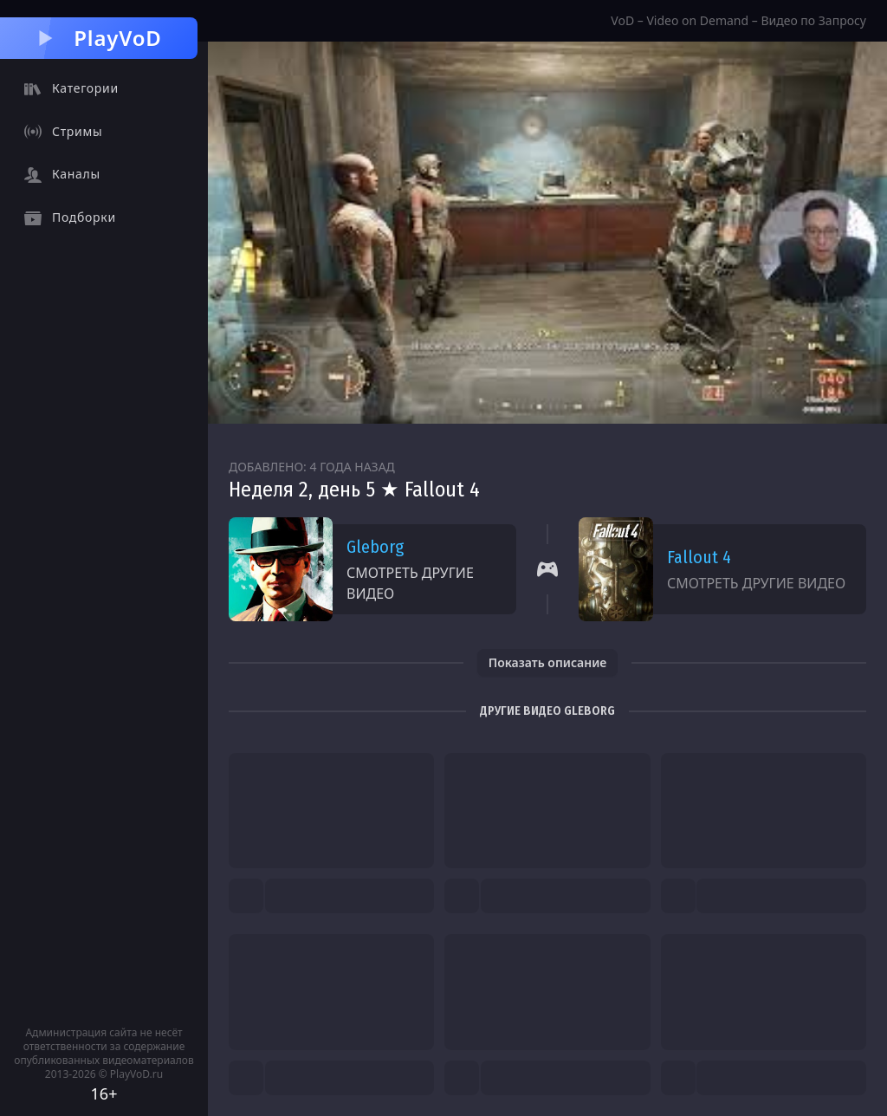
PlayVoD (98, 37)
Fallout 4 (699, 557)
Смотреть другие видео (410, 583)
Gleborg (375, 546)
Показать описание (548, 662)
